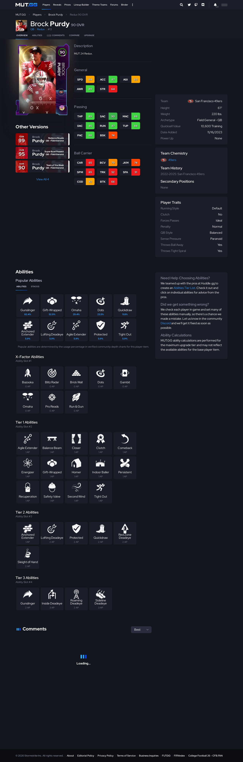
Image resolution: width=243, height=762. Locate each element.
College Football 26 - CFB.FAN (205, 755)
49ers (172, 160)
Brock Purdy (55, 14)
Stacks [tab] (35, 286)
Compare (74, 35)
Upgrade (89, 35)
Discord (166, 323)
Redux (41, 29)
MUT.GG (21, 14)
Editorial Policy (85, 755)
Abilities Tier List (184, 288)
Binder (124, 4)
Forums (114, 4)
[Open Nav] (132, 4)
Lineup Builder (81, 4)
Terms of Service (126, 755)
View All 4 (42, 179)
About (70, 755)
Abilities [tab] (21, 286)
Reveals (57, 4)
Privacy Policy (106, 755)
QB (32, 29)
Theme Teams (99, 4)
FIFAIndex (179, 755)
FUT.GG (166, 755)
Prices (67, 4)
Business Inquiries (149, 755)
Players (46, 4)
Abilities (37, 35)
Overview (22, 35)
